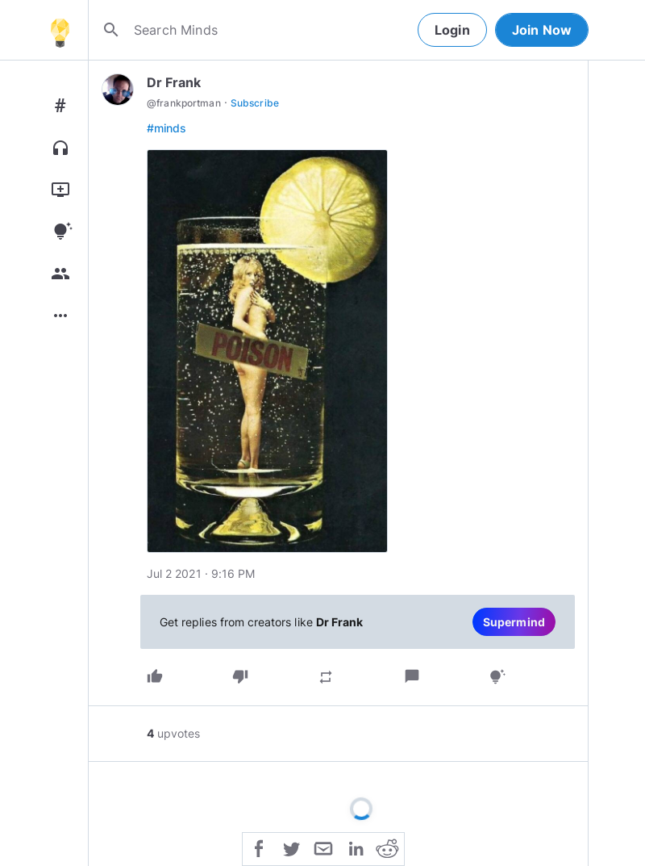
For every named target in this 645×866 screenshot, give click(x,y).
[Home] (60, 29)
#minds (166, 128)
